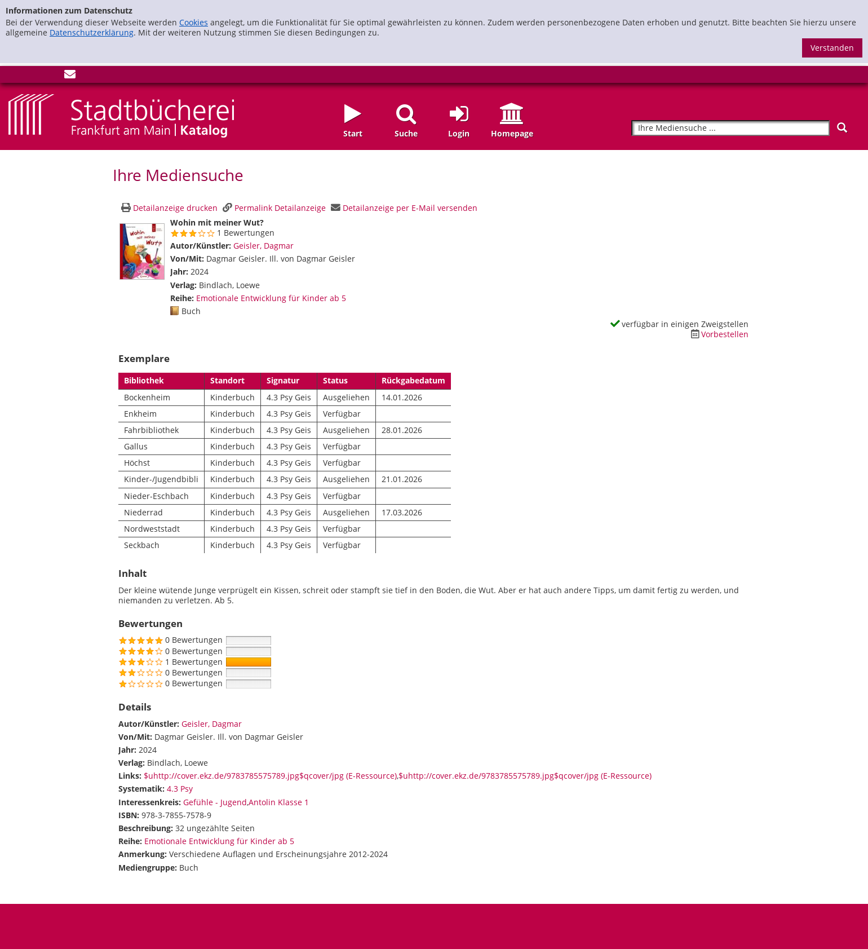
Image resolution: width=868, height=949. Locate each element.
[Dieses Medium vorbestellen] (718, 334)
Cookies (193, 22)
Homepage (512, 133)
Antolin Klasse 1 (279, 802)
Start (352, 133)
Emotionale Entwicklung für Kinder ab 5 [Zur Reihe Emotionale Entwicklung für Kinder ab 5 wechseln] (271, 298)
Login (459, 133)
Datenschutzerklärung (92, 32)
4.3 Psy (180, 788)
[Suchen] (842, 127)
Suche (406, 133)
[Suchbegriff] (730, 128)
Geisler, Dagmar (263, 245)
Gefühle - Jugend (215, 802)
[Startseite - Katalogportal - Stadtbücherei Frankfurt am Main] (121, 114)
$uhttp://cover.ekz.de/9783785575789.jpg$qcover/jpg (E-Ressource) (270, 775)
